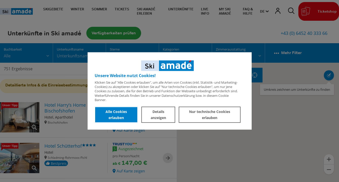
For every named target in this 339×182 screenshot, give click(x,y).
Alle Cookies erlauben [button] (116, 114)
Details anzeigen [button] (158, 114)
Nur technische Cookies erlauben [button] (209, 114)
